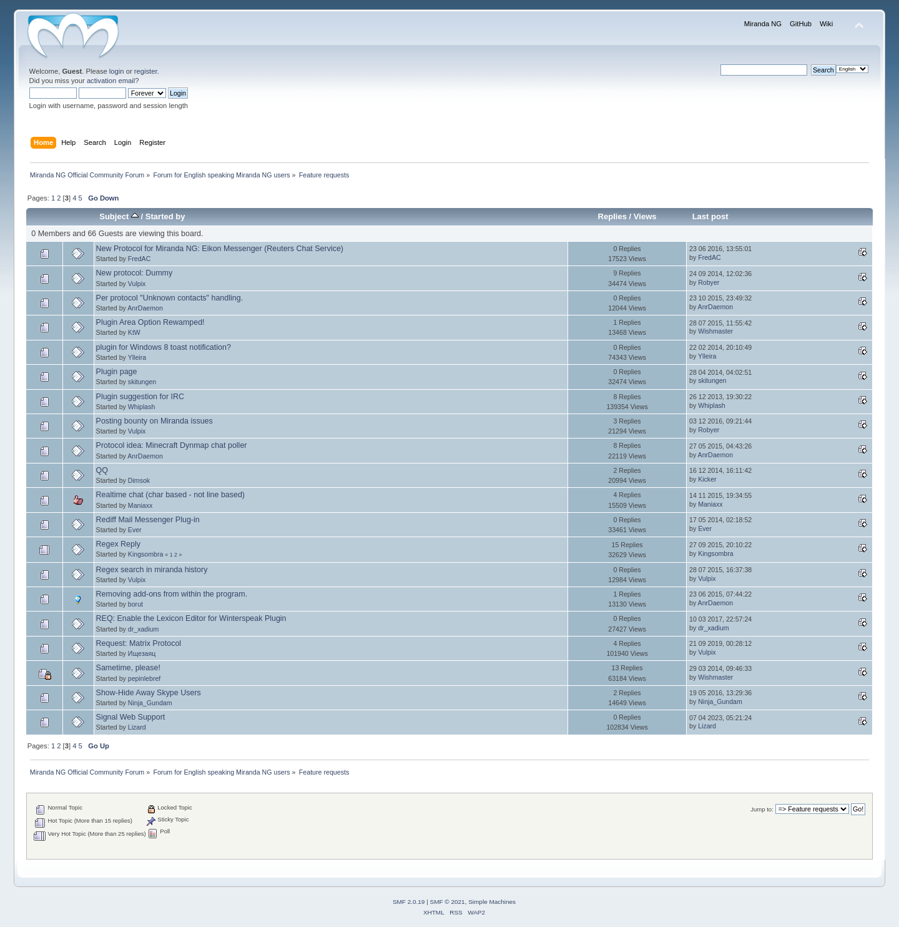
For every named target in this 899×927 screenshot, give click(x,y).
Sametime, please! (128, 667)
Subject (119, 216)
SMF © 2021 (447, 901)
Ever (135, 529)
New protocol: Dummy (134, 273)
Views (645, 216)
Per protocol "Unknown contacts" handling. (169, 298)
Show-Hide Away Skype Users (148, 692)
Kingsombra (146, 554)
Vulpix (136, 283)
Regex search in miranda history (152, 569)
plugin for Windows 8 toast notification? (163, 347)
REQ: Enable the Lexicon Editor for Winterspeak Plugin (191, 618)
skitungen (142, 381)
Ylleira (137, 357)
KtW (134, 332)
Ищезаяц (141, 653)
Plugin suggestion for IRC (140, 396)
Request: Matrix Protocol (139, 643)
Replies (612, 216)
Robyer (708, 282)
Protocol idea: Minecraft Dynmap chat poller (171, 445)
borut (135, 604)
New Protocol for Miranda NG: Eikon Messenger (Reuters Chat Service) (219, 248)
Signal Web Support (130, 717)
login (116, 71)
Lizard (137, 727)
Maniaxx (140, 505)
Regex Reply (118, 544)
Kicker (707, 479)
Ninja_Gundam (150, 702)
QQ (102, 470)
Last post (710, 216)
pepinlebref (144, 678)
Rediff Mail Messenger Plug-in (148, 519)
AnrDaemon (145, 308)
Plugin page (116, 371)
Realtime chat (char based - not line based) (170, 494)
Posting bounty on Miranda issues (154, 421)
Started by (165, 216)
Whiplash (141, 406)
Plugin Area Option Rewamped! (150, 322)
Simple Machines (492, 901)
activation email (111, 80)
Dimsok (139, 480)
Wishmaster (715, 331)
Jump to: (762, 809)
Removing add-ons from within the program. (172, 594)
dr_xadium (143, 629)
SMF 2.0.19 (409, 901)
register (145, 71)
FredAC (139, 258)
